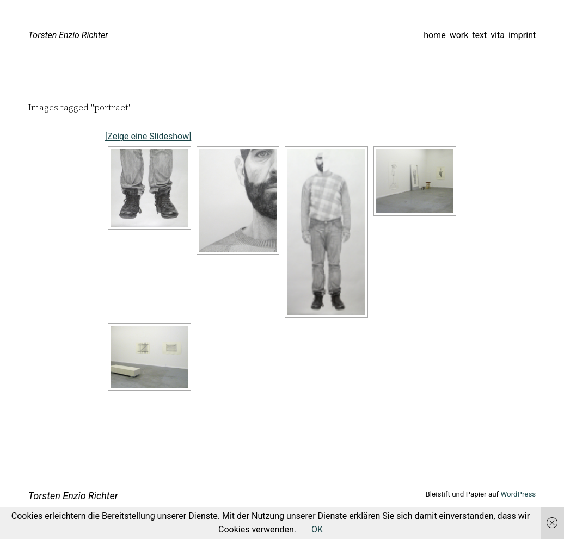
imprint (522, 35)
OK (317, 529)
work (459, 35)
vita (498, 35)
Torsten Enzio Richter (68, 35)
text (479, 35)
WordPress (518, 494)
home (434, 35)
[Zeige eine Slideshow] (148, 136)
